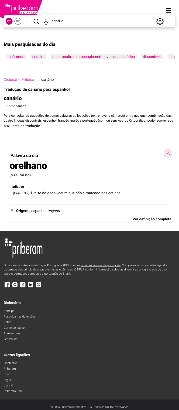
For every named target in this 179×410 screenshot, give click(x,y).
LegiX (7, 380)
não (79, 193)
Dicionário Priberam (20, 79)
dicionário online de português (100, 265)
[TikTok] (22, 287)
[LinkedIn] (30, 287)
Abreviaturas (12, 333)
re (16, 175)
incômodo (16, 57)
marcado (93, 193)
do (44, 193)
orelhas (114, 193)
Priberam (10, 369)
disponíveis (152, 57)
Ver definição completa (152, 219)
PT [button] (9, 21)
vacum (62, 193)
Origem (22, 210)
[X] (38, 287)
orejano (53, 210)
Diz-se (36, 193)
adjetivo (18, 187)
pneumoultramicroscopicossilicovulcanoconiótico (93, 57)
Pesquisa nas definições (20, 316)
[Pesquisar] (36, 21)
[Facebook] (7, 287)
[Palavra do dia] (168, 153)
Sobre (7, 322)
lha (21, 175)
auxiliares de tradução (22, 126)
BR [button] (18, 21)
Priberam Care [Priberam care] (13, 391)
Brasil (18, 193)
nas (104, 193)
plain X (8, 385)
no (27, 175)
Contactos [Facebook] (10, 363)
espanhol (38, 210)
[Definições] (160, 21)
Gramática (10, 339)
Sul (26, 193)
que (72, 193)
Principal (9, 311)
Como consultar (14, 328)
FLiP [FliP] (7, 374)
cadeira (38, 57)
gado (51, 193)
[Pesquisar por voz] (46, 21)
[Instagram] (14, 287)
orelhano (28, 165)
